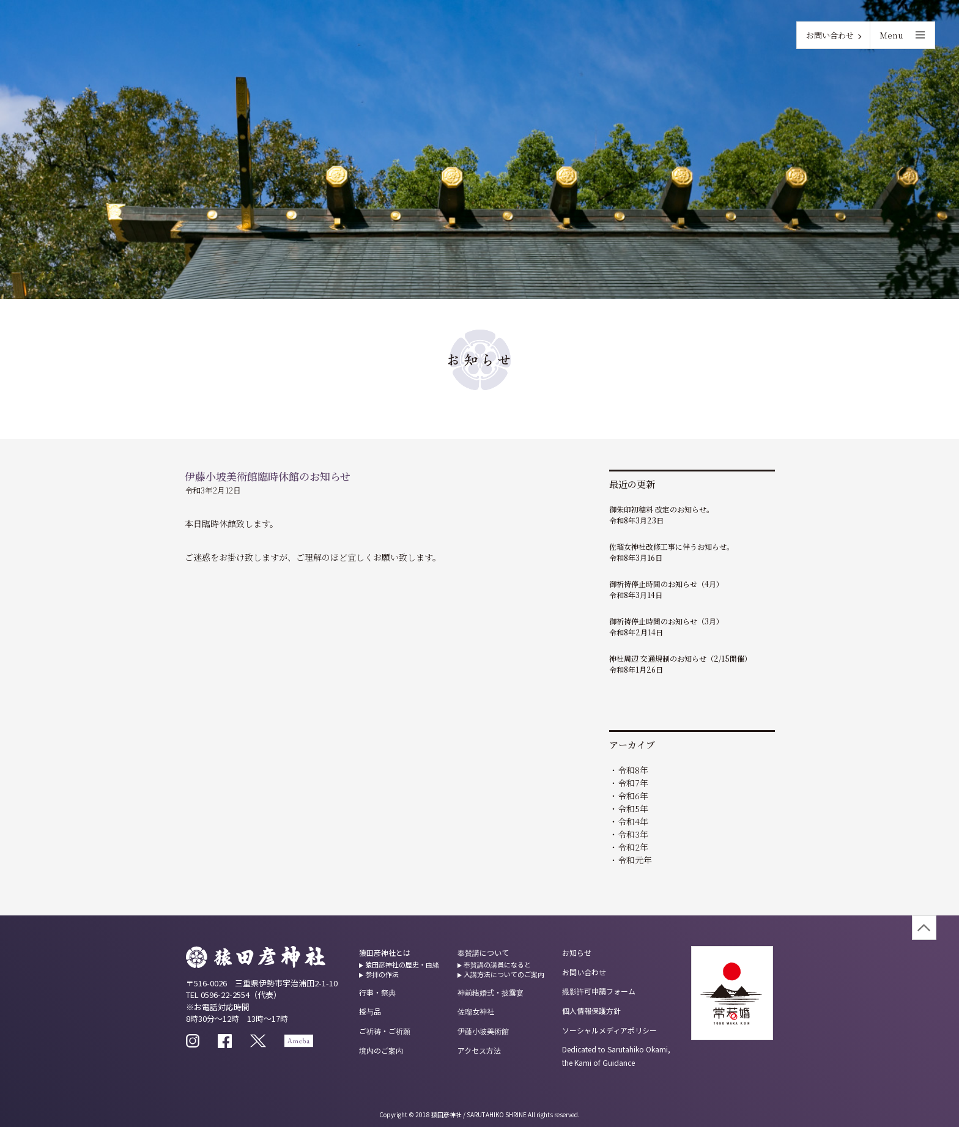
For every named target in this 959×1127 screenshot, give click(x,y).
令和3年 (633, 834)
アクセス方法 (479, 1050)
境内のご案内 (381, 1050)
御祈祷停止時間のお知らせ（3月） (666, 621)
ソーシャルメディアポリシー (609, 1030)
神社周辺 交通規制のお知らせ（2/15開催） (680, 658)
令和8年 (633, 770)
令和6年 (633, 795)
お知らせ (576, 952)
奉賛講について (483, 952)
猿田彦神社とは (384, 952)
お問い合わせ (830, 35)
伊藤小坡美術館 (483, 1030)
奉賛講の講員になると (497, 964)
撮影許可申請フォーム (598, 991)
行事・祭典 (377, 992)
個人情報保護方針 (591, 1010)
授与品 (370, 1011)
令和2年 (633, 847)
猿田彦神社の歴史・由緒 (402, 964)
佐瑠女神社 (475, 1011)
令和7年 (633, 783)
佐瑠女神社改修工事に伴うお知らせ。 (671, 546)
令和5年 (633, 808)
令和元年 (635, 860)
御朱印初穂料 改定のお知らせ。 (661, 509)
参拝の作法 (382, 974)
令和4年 (633, 821)
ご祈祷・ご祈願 (384, 1030)
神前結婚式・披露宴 (490, 992)
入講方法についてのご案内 (504, 974)
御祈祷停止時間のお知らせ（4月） (666, 583)
